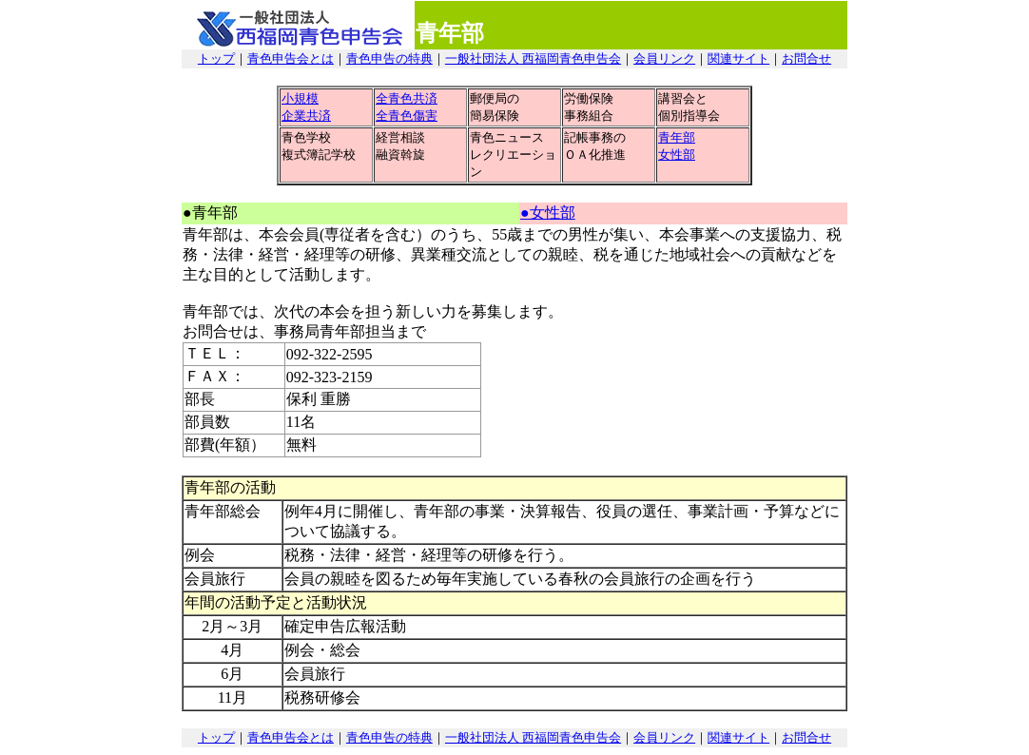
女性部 (676, 154)
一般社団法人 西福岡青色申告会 (533, 58)
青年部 (676, 137)
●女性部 (547, 212)
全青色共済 (406, 98)
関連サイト (738, 58)
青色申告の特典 (389, 58)
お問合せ (806, 58)
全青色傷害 (406, 115)
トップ (216, 58)
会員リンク (664, 58)
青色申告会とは (290, 58)
